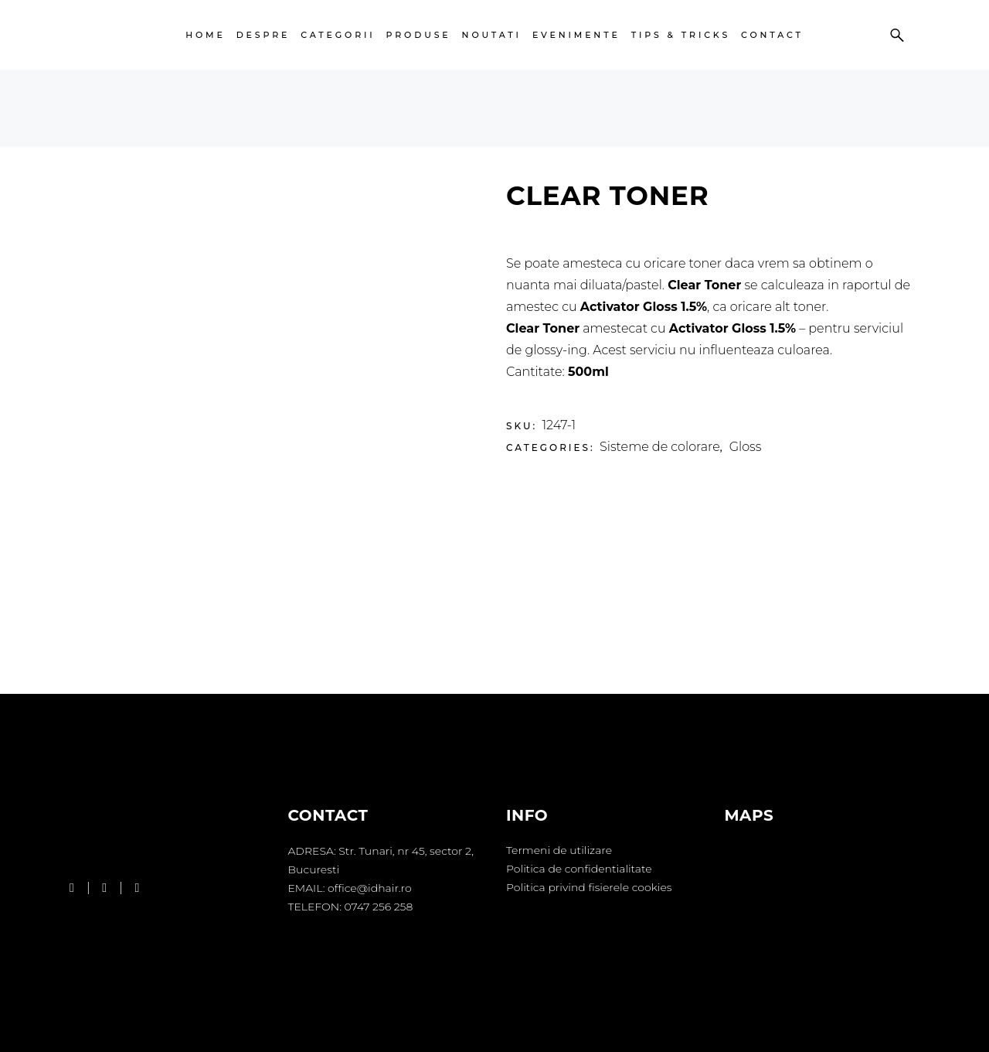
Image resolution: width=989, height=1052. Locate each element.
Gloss (745, 446)
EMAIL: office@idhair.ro (350, 888)
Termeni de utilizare (559, 850)
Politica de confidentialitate (579, 869)
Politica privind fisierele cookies (589, 887)
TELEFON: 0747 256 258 (350, 907)
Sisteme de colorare (660, 446)
